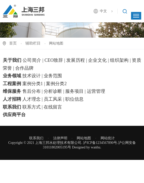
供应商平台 (14, 114)
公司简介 (32, 60)
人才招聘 (12, 99)
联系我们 (12, 107)
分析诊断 (53, 91)
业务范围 (53, 75)
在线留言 (53, 107)
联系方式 (31, 107)
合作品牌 (24, 68)
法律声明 (60, 138)
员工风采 (53, 99)
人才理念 (31, 99)
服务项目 (74, 91)
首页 (13, 43)
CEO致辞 (53, 60)
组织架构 (119, 60)
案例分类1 (32, 83)
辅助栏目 (33, 43)
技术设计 (31, 75)
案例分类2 (56, 83)
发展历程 (75, 60)
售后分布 (31, 91)
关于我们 (12, 60)
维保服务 (12, 91)
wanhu (95, 147)
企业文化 (97, 60)
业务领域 (12, 75)
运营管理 (96, 91)
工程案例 (12, 83)
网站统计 (108, 138)
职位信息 (74, 99)
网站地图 (84, 138)
